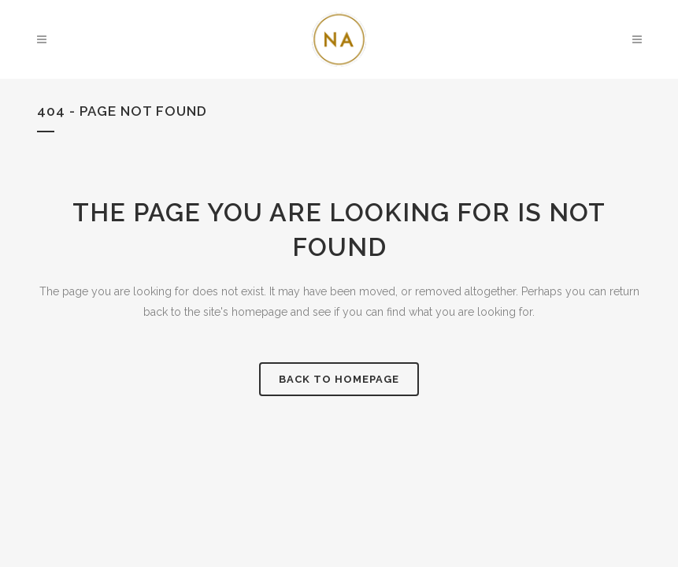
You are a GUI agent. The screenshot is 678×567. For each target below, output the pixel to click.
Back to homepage (339, 379)
